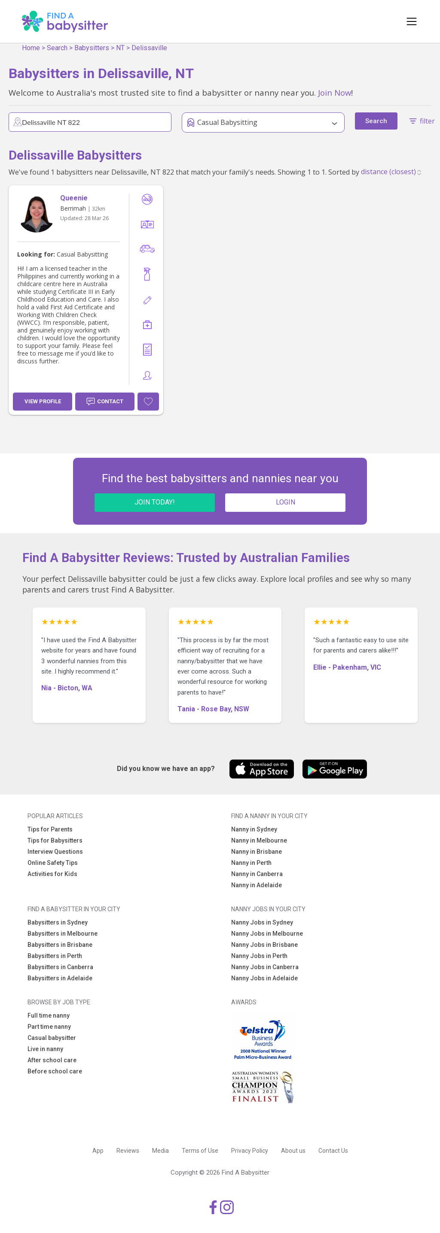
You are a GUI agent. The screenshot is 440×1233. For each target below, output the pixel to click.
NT (120, 48)
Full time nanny (49, 1015)
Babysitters (91, 48)
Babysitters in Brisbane (60, 944)
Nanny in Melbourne (259, 840)
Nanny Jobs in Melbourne (267, 933)
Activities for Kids (52, 873)
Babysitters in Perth (55, 955)
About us (293, 1150)
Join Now (334, 92)
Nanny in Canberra (257, 873)
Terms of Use (200, 1150)
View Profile (42, 401)
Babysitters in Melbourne (63, 933)
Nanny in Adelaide (256, 885)
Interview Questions (55, 851)
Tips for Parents (50, 829)
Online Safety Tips (53, 862)
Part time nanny (49, 1026)
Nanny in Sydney (254, 829)
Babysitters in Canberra (60, 967)
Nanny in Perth (251, 862)
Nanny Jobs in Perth (259, 955)
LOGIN (285, 502)
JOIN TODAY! (154, 502)
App (98, 1150)
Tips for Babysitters (55, 840)
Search (57, 48)
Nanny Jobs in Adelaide (264, 978)
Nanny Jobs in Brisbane (264, 944)
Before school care (55, 1071)
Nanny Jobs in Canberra (265, 967)
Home (31, 48)
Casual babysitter (52, 1037)
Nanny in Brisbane (256, 851)
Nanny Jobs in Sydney (262, 922)
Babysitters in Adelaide (60, 978)
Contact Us (333, 1150)
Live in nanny (45, 1049)
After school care (52, 1060)
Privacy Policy (249, 1150)
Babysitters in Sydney (58, 922)
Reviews (127, 1150)
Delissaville (149, 48)
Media (160, 1150)
